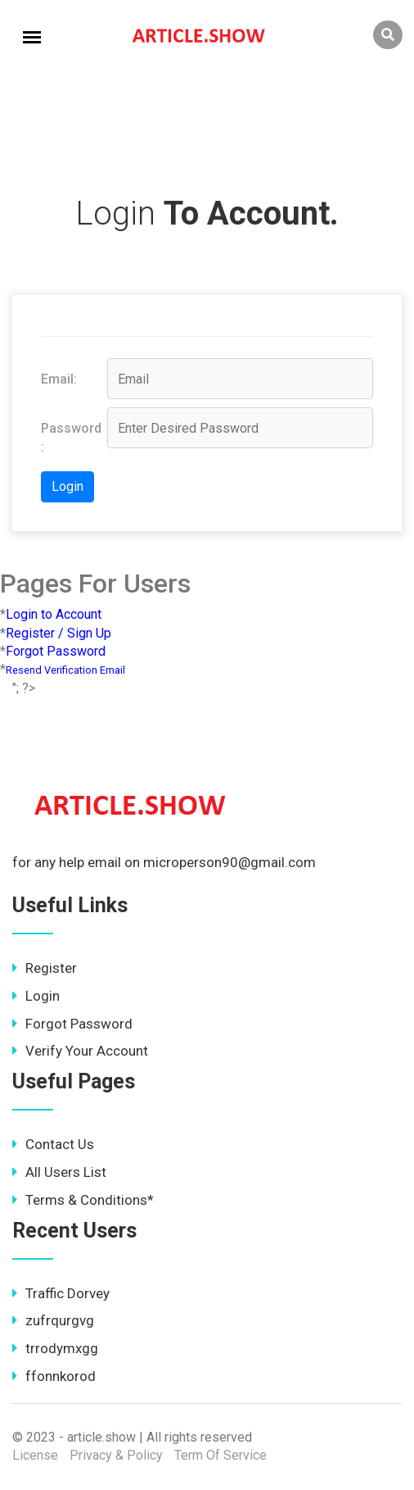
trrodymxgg (55, 1348)
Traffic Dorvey (61, 1293)
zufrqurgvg (53, 1320)
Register (44, 968)
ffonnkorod (54, 1376)
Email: (59, 379)
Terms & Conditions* (83, 1200)
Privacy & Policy (116, 1455)
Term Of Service (220, 1455)
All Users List (59, 1172)
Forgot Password (72, 1023)
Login (36, 996)
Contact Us (53, 1144)
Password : (71, 437)
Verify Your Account (80, 1051)
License (35, 1455)
